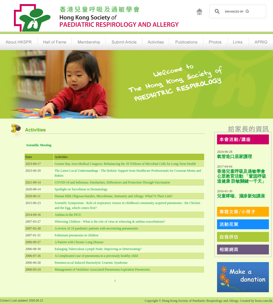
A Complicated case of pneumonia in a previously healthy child (96, 256)
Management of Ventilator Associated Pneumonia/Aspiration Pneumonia (102, 269)
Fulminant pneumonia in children (76, 235)
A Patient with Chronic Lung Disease (79, 242)
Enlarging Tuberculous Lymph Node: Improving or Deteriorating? (98, 249)
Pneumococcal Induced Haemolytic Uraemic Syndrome (91, 263)
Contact (4, 300)
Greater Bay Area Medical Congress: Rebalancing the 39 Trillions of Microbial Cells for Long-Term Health (125, 164)
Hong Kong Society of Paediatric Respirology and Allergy (200, 301)
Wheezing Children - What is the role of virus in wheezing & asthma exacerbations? (110, 221)
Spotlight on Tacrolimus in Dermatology (81, 189)
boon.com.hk (263, 301)
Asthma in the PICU (68, 215)
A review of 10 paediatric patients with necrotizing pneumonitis (96, 228)
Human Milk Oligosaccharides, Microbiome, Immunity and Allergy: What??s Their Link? (114, 196)
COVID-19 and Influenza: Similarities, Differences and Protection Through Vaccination (112, 182)
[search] (237, 11)
